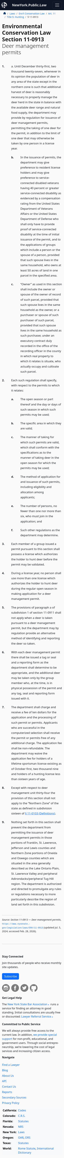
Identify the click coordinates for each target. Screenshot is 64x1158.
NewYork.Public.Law (29, 5)
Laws (12, 13)
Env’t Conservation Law (32, 13)
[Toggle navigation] (57, 5)
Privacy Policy (10, 1103)
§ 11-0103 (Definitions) (40, 813)
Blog (5, 1070)
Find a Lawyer (11, 1065)
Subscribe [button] (10, 976)
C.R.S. (21, 1116)
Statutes (23, 1121)
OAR (21, 1137)
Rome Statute (26, 1148)
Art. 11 (51, 13)
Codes (22, 1110)
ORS (27, 1137)
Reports (7, 1092)
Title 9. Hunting (15, 17)
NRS (20, 1127)
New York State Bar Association (27, 1004)
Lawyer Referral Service (36, 1016)
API (4, 1081)
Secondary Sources (14, 1097)
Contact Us (9, 1086)
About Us (8, 1076)
